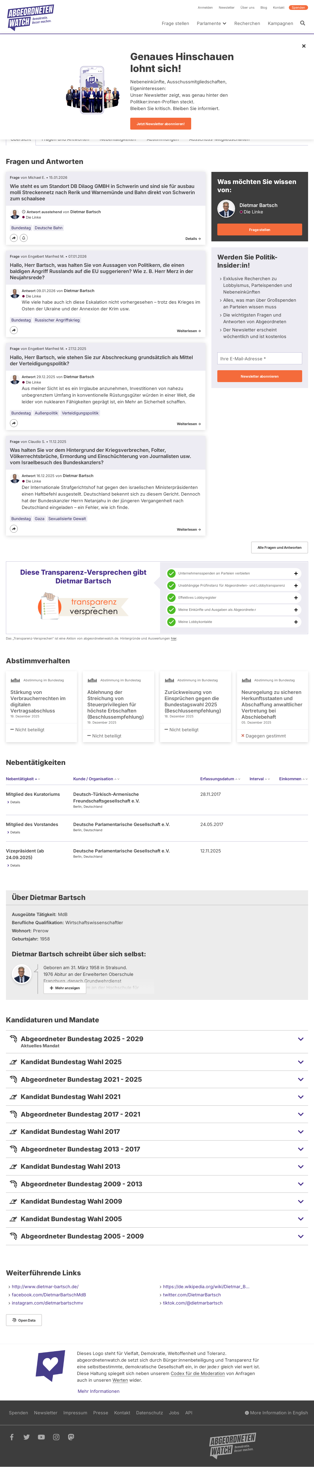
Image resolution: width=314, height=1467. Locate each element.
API (188, 1412)
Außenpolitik (46, 413)
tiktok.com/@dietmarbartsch (193, 1303)
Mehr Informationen (99, 1391)
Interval (260, 778)
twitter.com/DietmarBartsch (192, 1294)
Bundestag (21, 227)
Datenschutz (149, 1412)
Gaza (39, 518)
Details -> (193, 238)
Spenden (298, 7)
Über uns (247, 7)
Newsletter (227, 7)
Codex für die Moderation (198, 1373)
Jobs (174, 1412)
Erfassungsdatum (220, 778)
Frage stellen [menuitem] (175, 23)
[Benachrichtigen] (24, 238)
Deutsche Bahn (48, 227)
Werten (120, 1380)
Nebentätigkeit (23, 778)
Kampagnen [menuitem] (280, 23)
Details (15, 802)
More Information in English (276, 1412)
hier (173, 638)
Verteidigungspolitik (80, 413)
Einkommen (293, 778)
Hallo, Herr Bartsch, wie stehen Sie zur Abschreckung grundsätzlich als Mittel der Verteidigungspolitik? (101, 360)
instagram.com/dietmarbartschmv (47, 1303)
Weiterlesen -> (189, 331)
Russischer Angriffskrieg (57, 320)
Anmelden (205, 7)
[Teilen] (14, 238)
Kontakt (278, 7)
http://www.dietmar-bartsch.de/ (45, 1286)
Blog (263, 7)
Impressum (75, 1412)
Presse (100, 1412)
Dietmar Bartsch (85, 211)
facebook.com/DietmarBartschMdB (49, 1294)
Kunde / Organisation (96, 778)
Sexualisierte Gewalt (67, 518)
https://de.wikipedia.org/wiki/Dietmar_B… (206, 1286)
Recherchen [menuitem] (247, 23)
